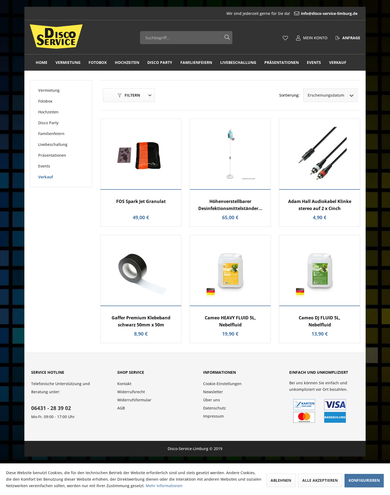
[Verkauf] (337, 62)
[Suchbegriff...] (186, 37)
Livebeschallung (52, 144)
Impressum (213, 416)
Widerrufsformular (134, 399)
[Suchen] (227, 36)
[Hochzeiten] (127, 62)
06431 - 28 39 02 (51, 408)
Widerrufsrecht (131, 391)
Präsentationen (52, 155)
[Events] (314, 62)
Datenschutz (214, 408)
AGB (121, 408)
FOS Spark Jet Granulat (141, 201)
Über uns (211, 399)
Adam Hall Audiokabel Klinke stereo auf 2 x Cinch (319, 204)
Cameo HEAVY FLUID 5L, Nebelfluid (230, 321)
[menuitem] (294, 13)
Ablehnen (281, 480)
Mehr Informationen (164, 485)
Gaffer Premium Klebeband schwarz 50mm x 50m (141, 321)
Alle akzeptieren (320, 480)
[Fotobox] (97, 62)
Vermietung (49, 90)
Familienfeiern (51, 133)
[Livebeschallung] (238, 62)
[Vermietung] (67, 62)
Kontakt (124, 383)
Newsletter (213, 391)
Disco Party (48, 122)
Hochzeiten (48, 111)
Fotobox (45, 101)
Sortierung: (289, 95)
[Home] (41, 62)
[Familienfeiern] (196, 62)
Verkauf (45, 176)
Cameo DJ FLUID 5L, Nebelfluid (319, 321)
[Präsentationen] (281, 62)
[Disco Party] (159, 62)
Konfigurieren (364, 480)
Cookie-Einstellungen (222, 383)
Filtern (129, 95)
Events (44, 166)
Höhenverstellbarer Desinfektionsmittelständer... (230, 204)
